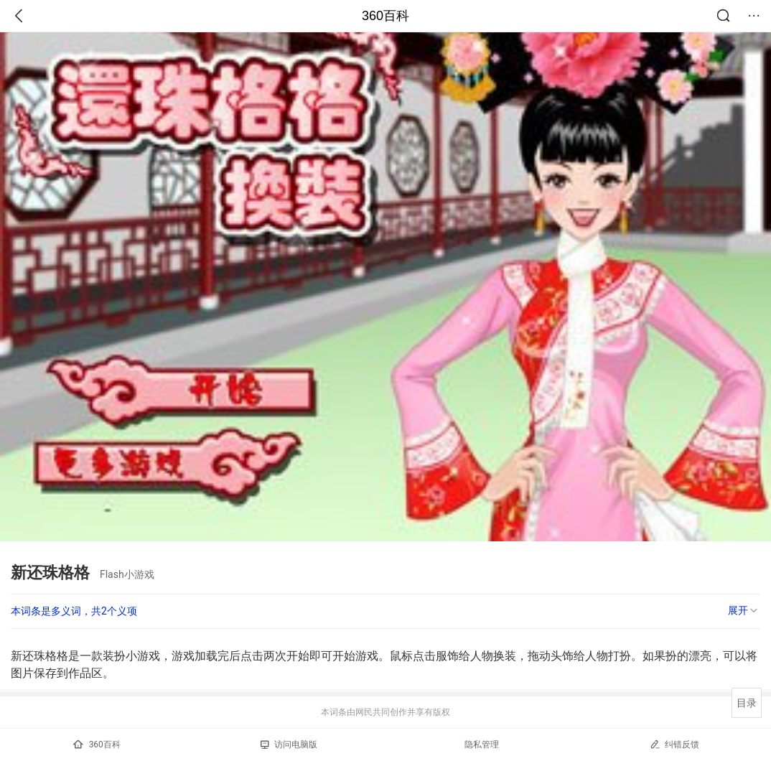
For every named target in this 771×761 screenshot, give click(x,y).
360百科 (385, 16)
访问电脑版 (289, 744)
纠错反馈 (674, 744)
